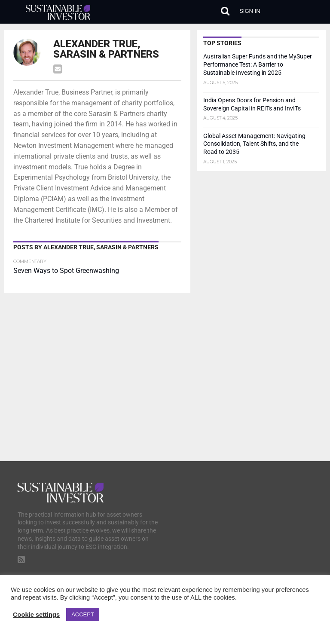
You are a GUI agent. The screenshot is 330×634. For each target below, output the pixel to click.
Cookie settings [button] (36, 614)
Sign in (249, 11)
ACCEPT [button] (82, 614)
